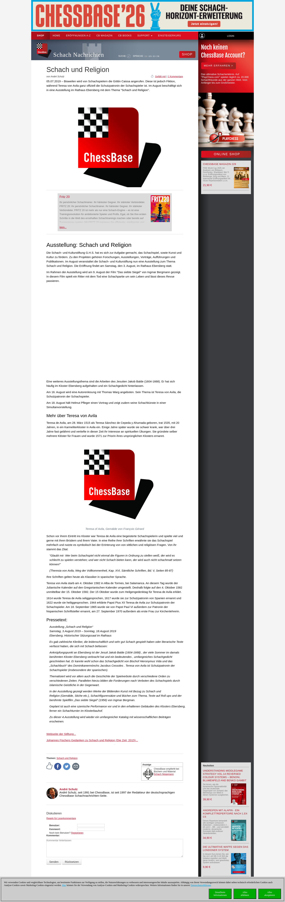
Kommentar (52, 835)
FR (158, 56)
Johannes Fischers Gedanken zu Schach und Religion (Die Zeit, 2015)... (92, 740)
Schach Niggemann (164, 774)
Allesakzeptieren (269, 893)
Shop (40, 35)
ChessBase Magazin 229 (219, 164)
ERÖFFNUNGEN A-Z (78, 35)
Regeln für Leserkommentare (61, 818)
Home (56, 35)
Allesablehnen (245, 893)
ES (154, 56)
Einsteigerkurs (169, 35)
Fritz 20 (65, 196)
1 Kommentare (175, 76)
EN (150, 56)
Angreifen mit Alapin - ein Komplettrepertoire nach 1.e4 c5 (225, 813)
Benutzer (54, 825)
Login (230, 36)
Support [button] (144, 35)
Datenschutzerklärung (201, 885)
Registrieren (77, 833)
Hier (64, 885)
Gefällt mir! (160, 76)
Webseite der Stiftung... (61, 734)
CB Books (125, 35)
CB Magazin (104, 35)
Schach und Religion (67, 758)
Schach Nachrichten (78, 54)
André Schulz (68, 789)
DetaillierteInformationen (220, 893)
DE (146, 56)
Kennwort (54, 829)
